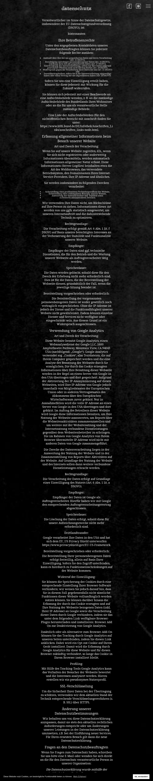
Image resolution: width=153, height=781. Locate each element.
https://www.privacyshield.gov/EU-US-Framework (76, 545)
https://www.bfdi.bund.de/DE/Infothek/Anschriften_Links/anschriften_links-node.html (76, 128)
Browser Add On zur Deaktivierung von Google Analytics (79, 624)
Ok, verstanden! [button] (141, 777)
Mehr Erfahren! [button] (79, 776)
